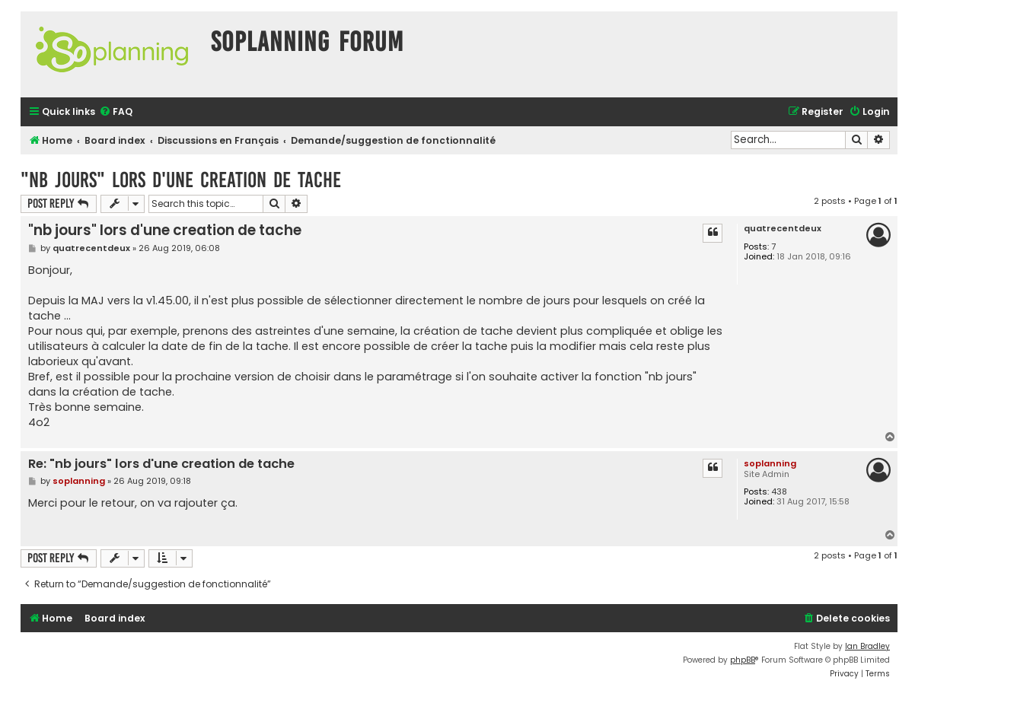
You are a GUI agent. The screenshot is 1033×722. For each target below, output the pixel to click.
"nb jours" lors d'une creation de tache (181, 180)
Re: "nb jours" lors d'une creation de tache (161, 464)
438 (779, 492)
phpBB (742, 660)
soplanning (770, 463)
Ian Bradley (867, 646)
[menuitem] (115, 112)
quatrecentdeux (782, 229)
